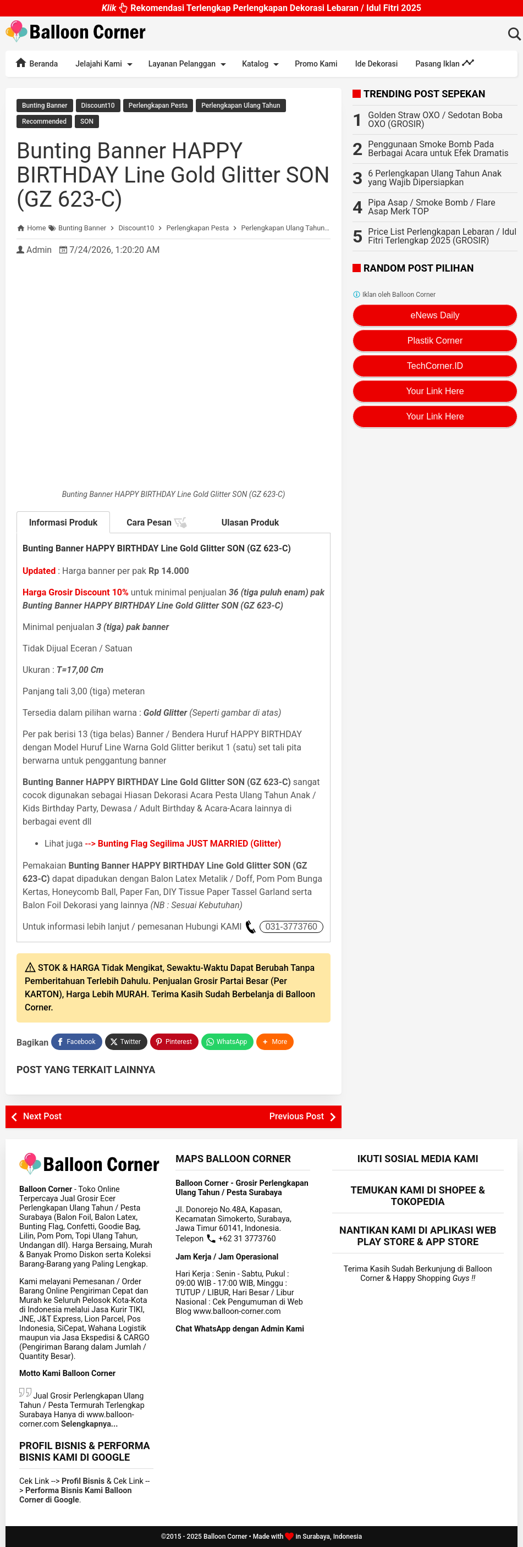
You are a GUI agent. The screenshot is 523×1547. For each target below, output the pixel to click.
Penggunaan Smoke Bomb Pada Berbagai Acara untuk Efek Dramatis (438, 148)
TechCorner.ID (435, 366)
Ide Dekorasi (376, 63)
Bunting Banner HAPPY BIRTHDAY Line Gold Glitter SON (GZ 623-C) (172, 175)
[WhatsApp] (227, 1042)
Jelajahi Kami (105, 64)
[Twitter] (126, 1042)
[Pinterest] (174, 1042)
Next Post (42, 1116)
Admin (39, 250)
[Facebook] (76, 1042)
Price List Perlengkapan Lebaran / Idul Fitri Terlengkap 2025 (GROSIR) (442, 236)
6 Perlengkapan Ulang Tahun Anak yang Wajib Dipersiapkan (435, 177)
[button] (275, 1042)
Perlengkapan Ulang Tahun (240, 105)
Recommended (44, 121)
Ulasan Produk (250, 522)
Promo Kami (316, 63)
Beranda (36, 62)
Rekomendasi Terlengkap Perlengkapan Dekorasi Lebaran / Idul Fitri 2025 (261, 7)
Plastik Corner (435, 340)
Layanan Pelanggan (189, 64)
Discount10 (98, 105)
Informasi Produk (63, 522)
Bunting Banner (45, 105)
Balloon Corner (225, 1536)
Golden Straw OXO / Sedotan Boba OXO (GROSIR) (435, 119)
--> (183, 843)
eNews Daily (435, 315)
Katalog (262, 64)
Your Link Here (435, 391)
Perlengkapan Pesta (158, 105)
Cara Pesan (156, 522)
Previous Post (296, 1116)
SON (86, 121)
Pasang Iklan (445, 62)
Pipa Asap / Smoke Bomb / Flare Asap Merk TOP (431, 207)
